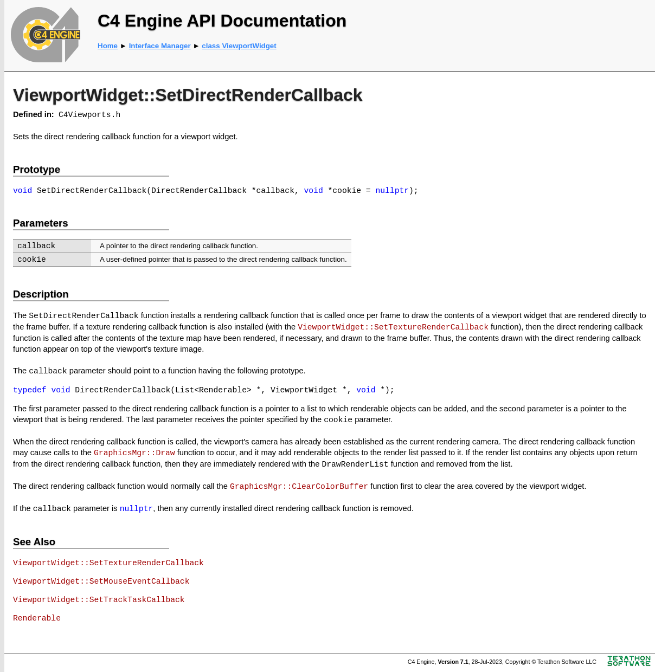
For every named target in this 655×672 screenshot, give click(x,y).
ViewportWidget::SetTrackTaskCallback (99, 600)
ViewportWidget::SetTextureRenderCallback (393, 327)
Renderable (37, 618)
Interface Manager (160, 46)
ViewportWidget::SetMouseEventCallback (101, 581)
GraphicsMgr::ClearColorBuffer (299, 486)
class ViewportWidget (239, 46)
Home (108, 46)
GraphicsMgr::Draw (134, 453)
